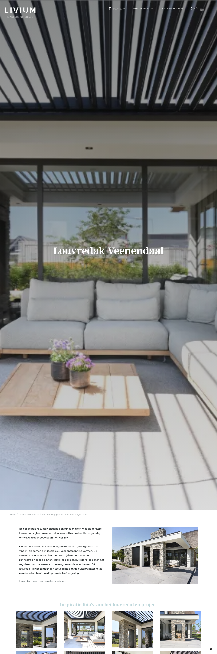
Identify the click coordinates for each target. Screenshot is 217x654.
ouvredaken (58, 581)
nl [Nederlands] (194, 8)
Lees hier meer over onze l (35, 581)
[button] (201, 8)
